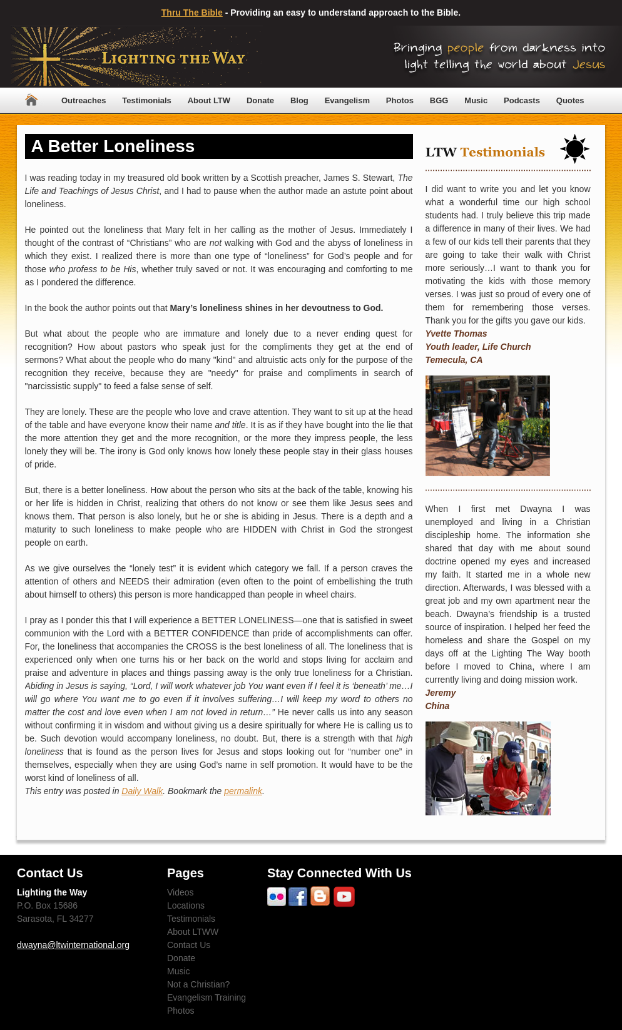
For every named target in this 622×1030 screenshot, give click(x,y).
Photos (400, 100)
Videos (180, 892)
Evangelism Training (206, 997)
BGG (439, 100)
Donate (260, 100)
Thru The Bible (192, 13)
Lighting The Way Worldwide (137, 57)
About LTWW (192, 932)
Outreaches (83, 100)
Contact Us (188, 945)
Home (31, 100)
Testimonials (146, 100)
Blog (299, 100)
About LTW (209, 100)
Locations (186, 905)
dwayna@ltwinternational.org (73, 945)
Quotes (570, 100)
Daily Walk (142, 791)
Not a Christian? (198, 984)
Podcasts (522, 100)
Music (475, 100)
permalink (243, 791)
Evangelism (347, 100)
